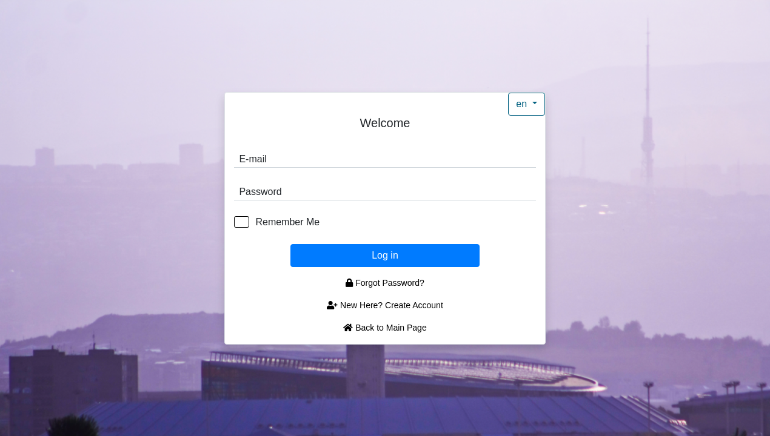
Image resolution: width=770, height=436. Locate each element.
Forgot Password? (385, 283)
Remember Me (287, 222)
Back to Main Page (384, 327)
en (522, 104)
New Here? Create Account (385, 305)
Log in (385, 255)
